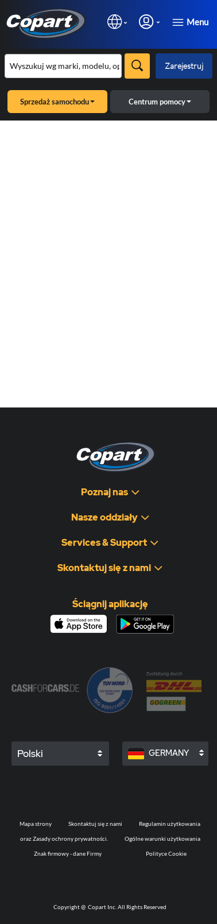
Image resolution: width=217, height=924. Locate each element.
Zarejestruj (184, 66)
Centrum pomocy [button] (160, 101)
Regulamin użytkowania (169, 823)
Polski (30, 753)
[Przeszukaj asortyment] (63, 66)
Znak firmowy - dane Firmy (68, 853)
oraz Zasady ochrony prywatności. (64, 838)
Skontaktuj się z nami (95, 823)
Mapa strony (36, 823)
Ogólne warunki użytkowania (162, 838)
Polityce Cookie (166, 853)
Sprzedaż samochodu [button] (57, 101)
